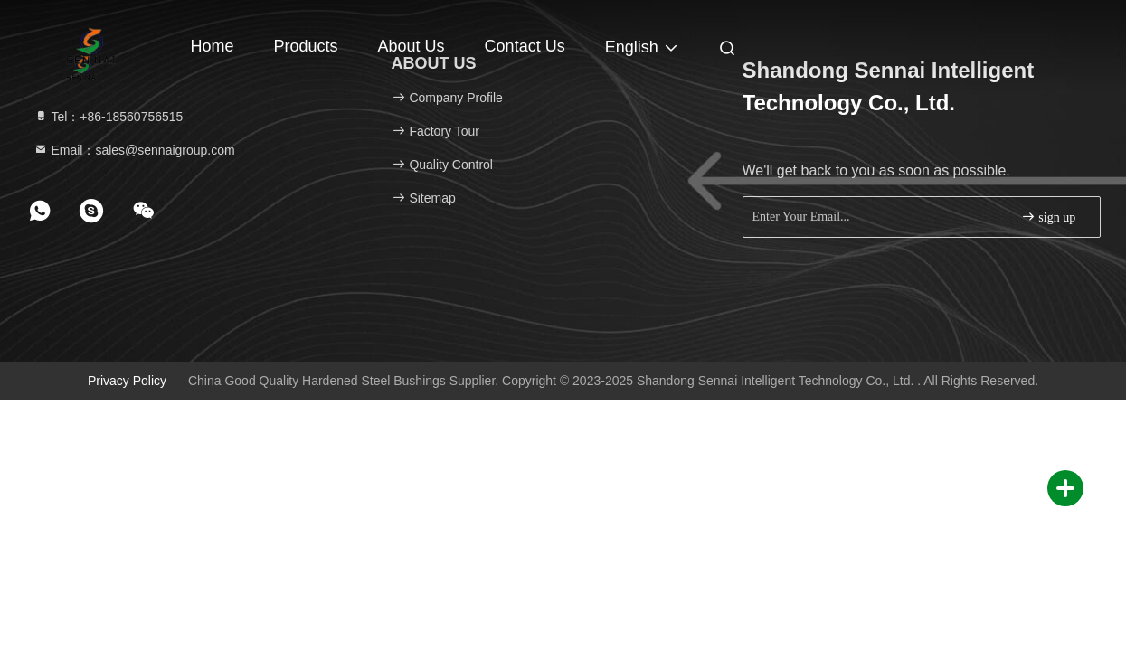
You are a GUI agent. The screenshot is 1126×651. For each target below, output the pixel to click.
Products (306, 46)
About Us (411, 46)
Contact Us (525, 46)
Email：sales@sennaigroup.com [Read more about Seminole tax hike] (134, 150)
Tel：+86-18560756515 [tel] (108, 116)
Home (212, 46)
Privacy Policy (127, 380)
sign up (1048, 216)
